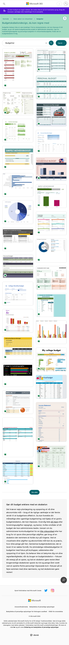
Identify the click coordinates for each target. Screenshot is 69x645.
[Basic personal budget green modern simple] (17, 266)
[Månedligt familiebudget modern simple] (17, 321)
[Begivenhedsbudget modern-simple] (17, 437)
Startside (6, 19)
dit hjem (54, 522)
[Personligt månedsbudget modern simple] (51, 60)
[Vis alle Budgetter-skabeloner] (34, 492)
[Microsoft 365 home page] (34, 3)
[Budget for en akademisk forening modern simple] (17, 239)
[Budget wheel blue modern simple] (17, 212)
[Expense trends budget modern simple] (51, 332)
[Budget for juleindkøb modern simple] (17, 68)
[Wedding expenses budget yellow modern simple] (17, 472)
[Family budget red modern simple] (51, 169)
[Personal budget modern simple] (51, 251)
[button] (65, 18)
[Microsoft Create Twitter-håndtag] (45, 590)
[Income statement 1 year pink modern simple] (51, 422)
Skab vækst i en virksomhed (22, 19)
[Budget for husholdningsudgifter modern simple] (17, 375)
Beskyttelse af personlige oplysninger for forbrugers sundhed (26, 611)
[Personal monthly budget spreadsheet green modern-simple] (51, 114)
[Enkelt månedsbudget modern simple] (51, 196)
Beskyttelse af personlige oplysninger (41, 607)
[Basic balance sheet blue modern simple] (17, 185)
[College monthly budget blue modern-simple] (17, 293)
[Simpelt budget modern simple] (17, 158)
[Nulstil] (46, 43)
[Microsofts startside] (34, 600)
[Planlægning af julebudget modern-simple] (51, 223)
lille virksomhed (47, 531)
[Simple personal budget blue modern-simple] (51, 87)
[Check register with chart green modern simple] (51, 457)
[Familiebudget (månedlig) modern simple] (17, 103)
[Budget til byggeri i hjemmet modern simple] (17, 402)
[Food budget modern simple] (51, 386)
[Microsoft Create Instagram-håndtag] (52, 590)
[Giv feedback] (64, 580)
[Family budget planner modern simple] (17, 130)
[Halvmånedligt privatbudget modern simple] (17, 348)
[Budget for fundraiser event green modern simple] (51, 278)
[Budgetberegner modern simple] (51, 305)
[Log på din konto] (66, 4)
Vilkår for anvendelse (56, 611)
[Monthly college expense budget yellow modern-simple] (51, 359)
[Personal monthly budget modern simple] (51, 142)
